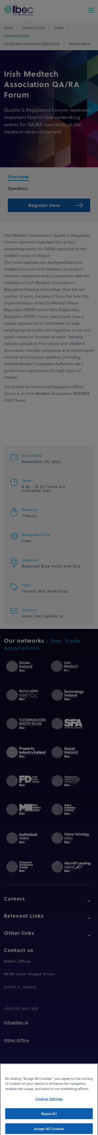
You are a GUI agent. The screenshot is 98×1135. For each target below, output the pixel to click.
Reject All (48, 1117)
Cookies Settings (49, 1102)
